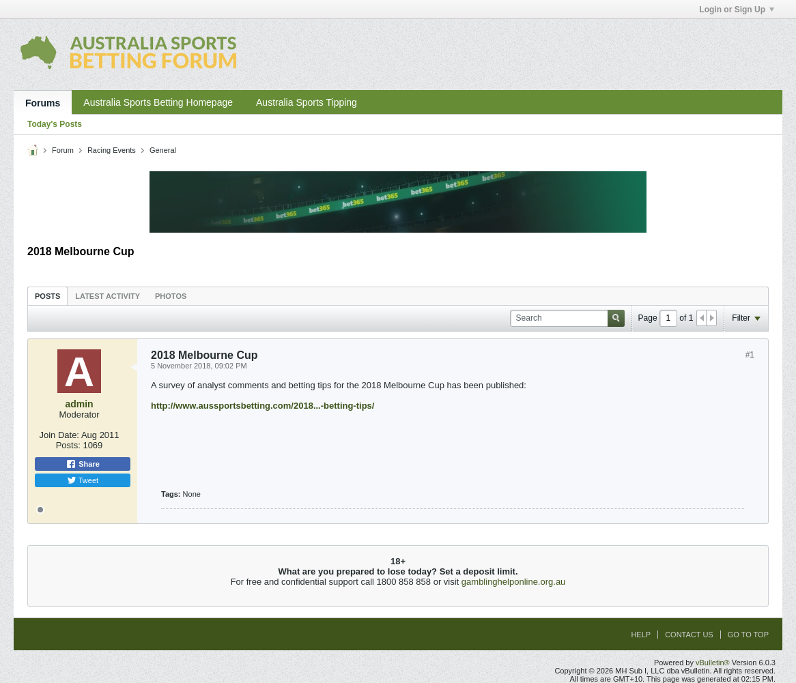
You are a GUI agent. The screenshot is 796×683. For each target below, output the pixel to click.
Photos (170, 296)
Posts (47, 296)
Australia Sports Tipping (306, 102)
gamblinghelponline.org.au (513, 582)
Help (641, 634)
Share (83, 464)
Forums (42, 103)
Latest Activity (107, 296)
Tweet (82, 480)
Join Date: (59, 435)
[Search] (567, 318)
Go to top (748, 634)
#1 (749, 355)
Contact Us (689, 634)
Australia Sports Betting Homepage (158, 102)
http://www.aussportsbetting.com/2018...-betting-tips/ (262, 406)
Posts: (68, 445)
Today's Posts (54, 124)
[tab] (47, 296)
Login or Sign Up (736, 9)
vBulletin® (713, 662)
